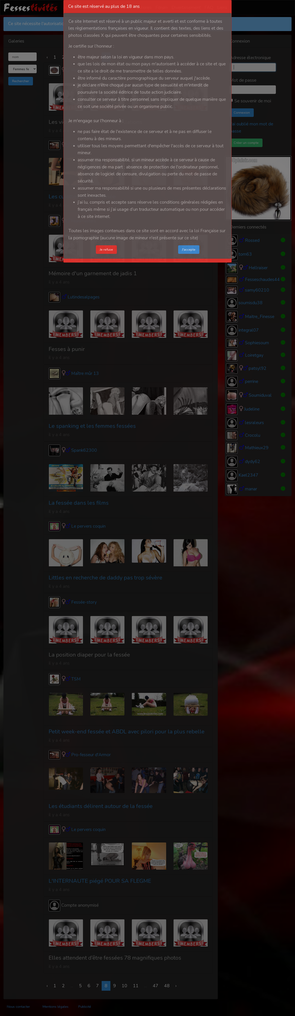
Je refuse (106, 249)
